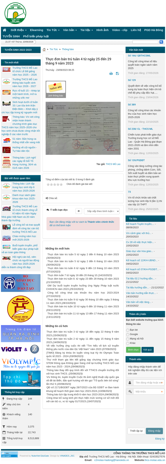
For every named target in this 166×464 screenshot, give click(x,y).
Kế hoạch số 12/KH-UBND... (142, 260)
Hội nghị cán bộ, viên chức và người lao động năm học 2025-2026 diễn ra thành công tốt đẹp (20, 262)
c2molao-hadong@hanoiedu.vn (111, 460)
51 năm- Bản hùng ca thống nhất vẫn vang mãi (26, 140)
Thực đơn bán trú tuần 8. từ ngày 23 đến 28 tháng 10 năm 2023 (83, 278)
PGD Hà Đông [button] (153, 30)
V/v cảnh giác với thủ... (138, 233)
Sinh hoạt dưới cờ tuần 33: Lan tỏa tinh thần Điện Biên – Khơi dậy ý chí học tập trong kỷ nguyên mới (20, 107)
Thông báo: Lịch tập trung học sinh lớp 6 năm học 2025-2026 (23, 187)
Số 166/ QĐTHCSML (139, 55)
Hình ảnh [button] (102, 30)
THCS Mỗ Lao (113, 164)
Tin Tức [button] (53, 30)
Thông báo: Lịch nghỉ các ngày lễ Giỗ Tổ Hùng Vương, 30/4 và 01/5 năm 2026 (24, 163)
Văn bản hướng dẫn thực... (141, 293)
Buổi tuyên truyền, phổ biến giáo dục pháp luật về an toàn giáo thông (20, 249)
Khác (131, 343)
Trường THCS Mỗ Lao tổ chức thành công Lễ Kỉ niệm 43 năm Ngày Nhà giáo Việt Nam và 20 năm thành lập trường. (19, 213)
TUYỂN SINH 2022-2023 (18, 49)
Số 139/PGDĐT (136, 160)
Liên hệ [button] (136, 30)
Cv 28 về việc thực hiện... (140, 242)
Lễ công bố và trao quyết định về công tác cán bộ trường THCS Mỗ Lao (26, 228)
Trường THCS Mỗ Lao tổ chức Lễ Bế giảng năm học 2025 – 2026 (24, 71)
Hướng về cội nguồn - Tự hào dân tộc (24, 149)
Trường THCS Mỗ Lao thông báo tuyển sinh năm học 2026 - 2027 (24, 83)
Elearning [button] (36, 30)
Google (132, 334)
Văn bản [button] (70, 30)
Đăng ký (159, 438)
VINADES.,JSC (67, 456)
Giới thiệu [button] (19, 30)
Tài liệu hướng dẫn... (137, 287)
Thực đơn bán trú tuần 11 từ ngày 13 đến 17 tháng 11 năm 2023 (83, 313)
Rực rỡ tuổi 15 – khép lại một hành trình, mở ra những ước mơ (26, 94)
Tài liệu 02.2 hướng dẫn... (140, 278)
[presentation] (142, 411)
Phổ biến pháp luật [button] (36, 36)
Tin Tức (54, 49)
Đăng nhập (154, 430)
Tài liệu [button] (86, 30)
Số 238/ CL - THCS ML (140, 128)
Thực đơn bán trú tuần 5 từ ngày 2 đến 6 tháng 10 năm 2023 (83, 254)
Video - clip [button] (119, 30)
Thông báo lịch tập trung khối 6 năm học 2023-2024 (75, 394)
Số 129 (132, 80)
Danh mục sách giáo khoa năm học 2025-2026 (23, 198)
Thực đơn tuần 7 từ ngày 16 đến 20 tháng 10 (72, 275)
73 (129, 191)
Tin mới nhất (12, 62)
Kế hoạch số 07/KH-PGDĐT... (142, 269)
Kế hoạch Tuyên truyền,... (140, 224)
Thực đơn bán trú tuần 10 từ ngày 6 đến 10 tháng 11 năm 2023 (83, 306)
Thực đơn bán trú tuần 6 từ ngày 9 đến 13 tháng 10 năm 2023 (83, 268)
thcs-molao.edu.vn (155, 460)
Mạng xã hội (135, 338)
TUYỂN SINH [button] (11, 36)
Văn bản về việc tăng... (138, 302)
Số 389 (132, 104)
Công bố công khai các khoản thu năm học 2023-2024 (83, 292)
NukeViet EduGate (40, 456)
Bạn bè (132, 330)
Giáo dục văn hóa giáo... (139, 251)
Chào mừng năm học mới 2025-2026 (24, 238)
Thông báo (68, 49)
